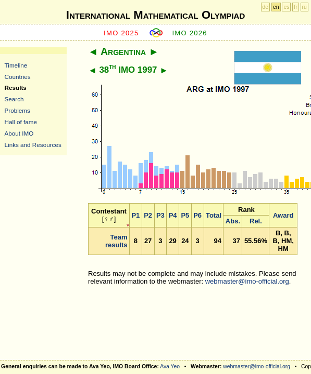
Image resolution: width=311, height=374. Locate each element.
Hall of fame (21, 121)
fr (295, 7)
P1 (135, 215)
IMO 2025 (121, 33)
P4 (173, 215)
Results (16, 87)
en (276, 7)
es (286, 7)
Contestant (109, 211)
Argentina (123, 51)
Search (14, 99)
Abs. (233, 221)
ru (304, 7)
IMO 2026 (189, 33)
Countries (18, 76)
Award (283, 215)
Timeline (16, 65)
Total (213, 215)
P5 (185, 215)
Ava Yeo (170, 366)
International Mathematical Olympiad (155, 14)
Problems (17, 110)
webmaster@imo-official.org (247, 281)
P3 (160, 215)
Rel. (256, 221)
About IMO (19, 133)
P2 (148, 215)
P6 (197, 215)
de (266, 7)
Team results (116, 241)
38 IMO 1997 (128, 70)
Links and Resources (33, 144)
